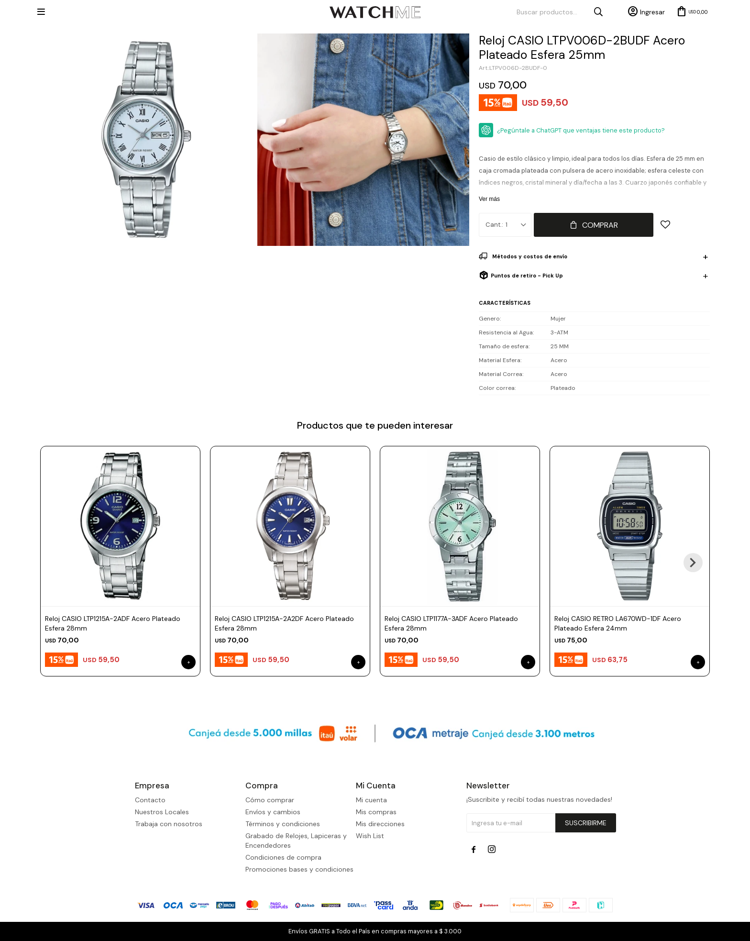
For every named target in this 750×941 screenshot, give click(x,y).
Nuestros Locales (162, 812)
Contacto (150, 800)
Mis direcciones (380, 823)
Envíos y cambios (272, 812)
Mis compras (376, 812)
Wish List (370, 835)
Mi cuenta (371, 800)
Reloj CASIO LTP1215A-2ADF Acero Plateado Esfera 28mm (112, 623)
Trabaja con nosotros (168, 823)
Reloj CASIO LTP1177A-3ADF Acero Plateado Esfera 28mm (451, 623)
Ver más (489, 199)
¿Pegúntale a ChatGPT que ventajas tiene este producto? (581, 130)
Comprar (600, 225)
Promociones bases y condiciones (299, 869)
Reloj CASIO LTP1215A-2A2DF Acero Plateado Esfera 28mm (284, 623)
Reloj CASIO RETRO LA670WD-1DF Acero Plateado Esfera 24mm (617, 623)
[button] (693, 563)
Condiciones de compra (283, 857)
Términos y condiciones (282, 823)
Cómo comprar (269, 800)
